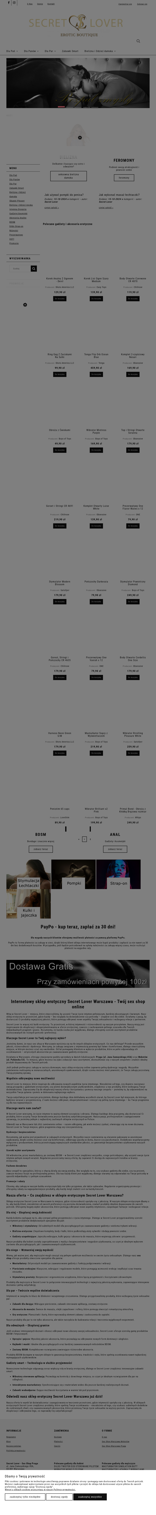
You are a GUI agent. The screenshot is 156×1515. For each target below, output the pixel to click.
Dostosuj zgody (59, 1496)
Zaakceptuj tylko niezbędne (25, 1496)
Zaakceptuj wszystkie (90, 1496)
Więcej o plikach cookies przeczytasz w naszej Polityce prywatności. (40, 1489)
